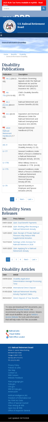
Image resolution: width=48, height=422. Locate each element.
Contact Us (12, 372)
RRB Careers (13, 375)
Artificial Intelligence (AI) (17, 395)
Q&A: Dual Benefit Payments (25, 222)
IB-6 (7, 114)
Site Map (11, 370)
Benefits (14, 54)
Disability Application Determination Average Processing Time (27, 281)
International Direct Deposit (24, 287)
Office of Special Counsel (18, 403)
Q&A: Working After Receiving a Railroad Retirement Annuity (26, 227)
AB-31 (5, 145)
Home (6, 54)
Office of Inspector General (19, 410)
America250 (13, 391)
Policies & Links (14, 367)
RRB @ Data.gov (15, 389)
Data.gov (11, 384)
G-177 (5, 151)
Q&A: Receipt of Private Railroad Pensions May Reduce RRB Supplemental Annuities (26, 235)
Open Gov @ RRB (15, 408)
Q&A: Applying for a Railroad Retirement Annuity (24, 249)
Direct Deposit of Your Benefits (26, 298)
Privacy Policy (13, 365)
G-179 (5, 185)
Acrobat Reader (23, 309)
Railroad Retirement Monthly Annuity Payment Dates (24, 292)
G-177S (5, 169)
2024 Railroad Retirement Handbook (7, 132)
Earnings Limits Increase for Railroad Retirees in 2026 (24, 243)
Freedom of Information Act (19, 398)
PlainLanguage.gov (15, 381)
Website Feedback (15, 378)
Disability (23, 54)
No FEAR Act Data (15, 400)
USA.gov (11, 386)
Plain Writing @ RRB (16, 405)
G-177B (6, 162)
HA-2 (8, 78)
